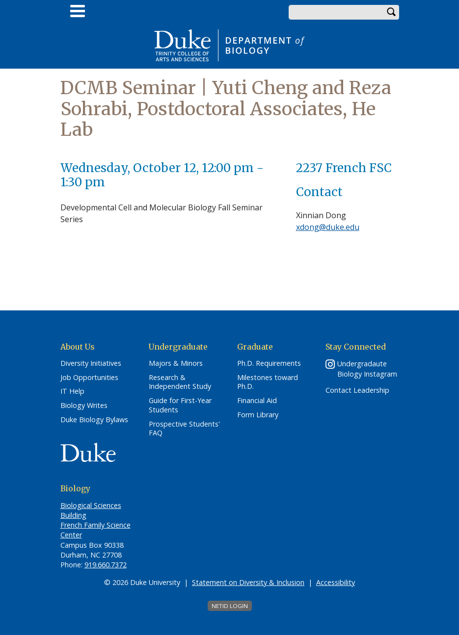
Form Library (257, 414)
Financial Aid (257, 400)
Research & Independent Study (180, 382)
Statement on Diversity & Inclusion (248, 582)
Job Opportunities (89, 377)
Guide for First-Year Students (180, 405)
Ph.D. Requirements (269, 363)
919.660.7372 (105, 564)
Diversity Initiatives (90, 363)
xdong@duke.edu (327, 227)
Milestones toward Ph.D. (267, 382)
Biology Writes (84, 405)
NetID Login (230, 606)
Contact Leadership (357, 390)
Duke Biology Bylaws (94, 419)
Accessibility (335, 582)
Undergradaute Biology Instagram (367, 369)
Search (391, 12)
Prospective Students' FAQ (184, 429)
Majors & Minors (176, 363)
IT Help (72, 391)
